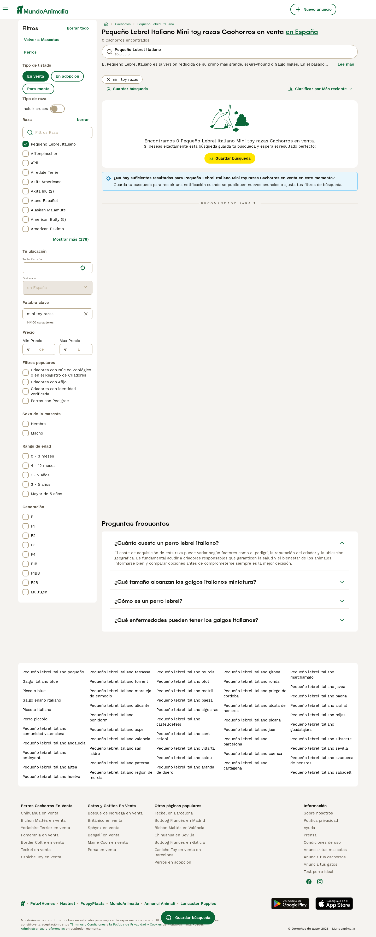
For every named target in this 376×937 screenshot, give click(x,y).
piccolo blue (34, 691)
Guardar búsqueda (127, 88)
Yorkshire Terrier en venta (45, 827)
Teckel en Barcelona (174, 813)
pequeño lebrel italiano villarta (185, 748)
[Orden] (320, 89)
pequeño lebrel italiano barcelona (245, 742)
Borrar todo (78, 28)
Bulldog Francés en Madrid (180, 820)
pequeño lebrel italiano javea (317, 686)
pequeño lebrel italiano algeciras (187, 709)
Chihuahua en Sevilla (174, 835)
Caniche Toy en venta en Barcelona (178, 852)
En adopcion (67, 76)
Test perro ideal (318, 871)
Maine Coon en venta (108, 842)
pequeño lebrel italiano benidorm (111, 717)
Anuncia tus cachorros (325, 857)
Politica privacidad (321, 820)
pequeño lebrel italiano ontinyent (44, 755)
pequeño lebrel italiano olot (182, 681)
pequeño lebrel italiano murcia (185, 672)
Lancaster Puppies (198, 903)
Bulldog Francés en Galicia (180, 842)
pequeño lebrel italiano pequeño (53, 672)
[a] (79, 349)
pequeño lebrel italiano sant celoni (183, 736)
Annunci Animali (159, 903)
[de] (42, 349)
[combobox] (50, 268)
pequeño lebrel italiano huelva (51, 776)
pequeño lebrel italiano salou (184, 757)
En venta (35, 76)
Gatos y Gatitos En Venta (112, 805)
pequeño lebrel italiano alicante (120, 705)
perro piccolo (35, 719)
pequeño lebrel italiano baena (318, 696)
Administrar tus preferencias (43, 928)
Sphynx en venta (103, 827)
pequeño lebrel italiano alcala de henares (255, 708)
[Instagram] (320, 881)
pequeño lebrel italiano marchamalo (312, 675)
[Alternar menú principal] (5, 9)
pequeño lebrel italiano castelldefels (178, 722)
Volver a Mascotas (41, 39)
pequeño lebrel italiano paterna (119, 763)
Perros (30, 52)
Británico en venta (105, 820)
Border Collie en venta (42, 842)
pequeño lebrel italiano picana (252, 720)
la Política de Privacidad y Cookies (135, 924)
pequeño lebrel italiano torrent (119, 681)
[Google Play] (290, 903)
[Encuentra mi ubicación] (83, 268)
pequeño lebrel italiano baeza (184, 700)
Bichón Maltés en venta (43, 820)
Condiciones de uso (322, 842)
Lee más (346, 64)
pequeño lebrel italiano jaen (250, 729)
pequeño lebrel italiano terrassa (120, 672)
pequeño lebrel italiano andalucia (53, 743)
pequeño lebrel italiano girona (252, 672)
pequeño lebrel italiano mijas (317, 715)
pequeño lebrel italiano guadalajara (312, 727)
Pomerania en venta (39, 835)
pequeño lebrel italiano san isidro (115, 751)
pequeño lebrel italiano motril (184, 691)
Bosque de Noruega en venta (115, 813)
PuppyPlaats (92, 903)
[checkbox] (25, 144)
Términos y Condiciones (87, 924)
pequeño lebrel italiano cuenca (253, 753)
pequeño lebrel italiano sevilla (319, 748)
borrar (83, 119)
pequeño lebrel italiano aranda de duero (185, 770)
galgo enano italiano (41, 700)
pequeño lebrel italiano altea (49, 767)
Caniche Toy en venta (41, 857)
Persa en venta (102, 849)
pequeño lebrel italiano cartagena (245, 766)
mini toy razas (122, 79)
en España (302, 32)
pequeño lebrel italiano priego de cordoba (255, 693)
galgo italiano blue (40, 681)
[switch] (57, 109)
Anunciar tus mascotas (325, 849)
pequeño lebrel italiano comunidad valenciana (44, 731)
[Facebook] (309, 881)
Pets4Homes (42, 903)
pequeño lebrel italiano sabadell (320, 772)
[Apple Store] (334, 903)
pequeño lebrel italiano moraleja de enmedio (120, 693)
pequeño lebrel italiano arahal (318, 705)
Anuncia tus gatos (320, 864)
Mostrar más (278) (71, 239)
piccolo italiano (36, 709)
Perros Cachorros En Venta (47, 805)
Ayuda (309, 827)
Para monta (38, 88)
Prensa (310, 835)
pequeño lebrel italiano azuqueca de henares (321, 760)
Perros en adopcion (173, 862)
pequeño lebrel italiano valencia (120, 739)
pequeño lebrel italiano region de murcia (121, 775)
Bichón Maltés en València (179, 827)
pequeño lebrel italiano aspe (117, 729)
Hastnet (67, 903)
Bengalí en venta (103, 835)
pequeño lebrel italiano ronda (251, 681)
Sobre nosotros (318, 813)
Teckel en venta (36, 849)
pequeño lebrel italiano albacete (321, 739)
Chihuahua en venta (39, 813)
